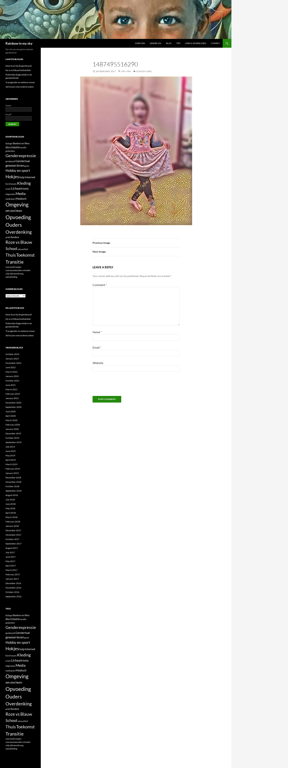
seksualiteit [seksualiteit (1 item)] (23, 249)
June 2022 (11, 367)
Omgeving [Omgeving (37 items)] (17, 205)
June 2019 (11, 451)
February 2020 (13, 424)
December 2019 (13, 433)
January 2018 (12, 526)
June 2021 (11, 385)
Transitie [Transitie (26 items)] (15, 262)
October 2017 (12, 539)
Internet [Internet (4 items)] (30, 177)
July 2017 (10, 552)
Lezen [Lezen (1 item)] (8, 189)
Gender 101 (155, 43)
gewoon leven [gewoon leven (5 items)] (15, 165)
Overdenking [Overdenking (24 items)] (19, 232)
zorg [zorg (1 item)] (22, 273)
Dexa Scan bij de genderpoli (19, 65)
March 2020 (11, 420)
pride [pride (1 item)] (8, 237)
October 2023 (12, 354)
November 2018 (13, 482)
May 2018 (10, 508)
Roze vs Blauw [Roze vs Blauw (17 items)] (19, 242)
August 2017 (12, 548)
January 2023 (12, 358)
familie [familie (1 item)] (23, 147)
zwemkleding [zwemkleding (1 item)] (11, 277)
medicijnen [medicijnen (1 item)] (10, 199)
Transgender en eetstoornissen (20, 82)
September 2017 (13, 543)
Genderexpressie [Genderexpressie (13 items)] (21, 155)
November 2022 (13, 363)
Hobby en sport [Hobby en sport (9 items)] (18, 170)
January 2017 (12, 578)
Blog (169, 43)
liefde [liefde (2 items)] (26, 188)
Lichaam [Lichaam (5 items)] (17, 188)
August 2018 (12, 495)
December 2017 (13, 530)
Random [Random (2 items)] (14, 237)
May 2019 (10, 455)
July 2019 (10, 446)
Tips (178, 43)
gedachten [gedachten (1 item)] (10, 151)
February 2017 (13, 574)
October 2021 (12, 380)
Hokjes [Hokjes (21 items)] (12, 176)
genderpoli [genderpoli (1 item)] (10, 161)
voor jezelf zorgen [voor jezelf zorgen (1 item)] (13, 267)
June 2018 (11, 504)
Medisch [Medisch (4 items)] (21, 198)
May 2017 (10, 561)
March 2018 (11, 517)
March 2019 (11, 464)
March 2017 (11, 570)
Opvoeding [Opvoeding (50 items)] (18, 217)
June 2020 (11, 411)
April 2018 (11, 512)
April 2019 (11, 460)
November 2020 (13, 402)
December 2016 (13, 583)
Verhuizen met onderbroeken (20, 86)
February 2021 (13, 393)
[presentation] (120, 385)
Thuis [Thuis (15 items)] (11, 255)
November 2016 (13, 587)
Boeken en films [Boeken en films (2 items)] (21, 143)
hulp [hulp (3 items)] (21, 177)
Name (97, 332)
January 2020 (12, 429)
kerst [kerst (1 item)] (8, 184)
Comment (100, 285)
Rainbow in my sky (19, 43)
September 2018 (13, 490)
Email (97, 347)
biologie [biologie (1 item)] (9, 143)
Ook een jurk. (144, 71)
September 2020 (13, 407)
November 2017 (13, 534)
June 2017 (11, 556)
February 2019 (13, 468)
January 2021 (12, 398)
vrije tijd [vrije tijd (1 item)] (9, 273)
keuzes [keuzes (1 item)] (13, 184)
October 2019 (12, 437)
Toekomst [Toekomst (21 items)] (25, 255)
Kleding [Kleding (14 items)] (24, 183)
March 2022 (11, 371)
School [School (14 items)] (11, 248)
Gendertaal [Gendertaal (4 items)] (22, 161)
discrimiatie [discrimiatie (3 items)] (13, 147)
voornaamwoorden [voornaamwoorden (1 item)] (14, 270)
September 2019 (13, 442)
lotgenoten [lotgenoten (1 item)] (10, 194)
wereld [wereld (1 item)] (16, 273)
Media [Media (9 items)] (21, 193)
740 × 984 (126, 71)
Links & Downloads (195, 43)
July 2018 (10, 499)
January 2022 (12, 376)
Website (98, 363)
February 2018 (13, 521)
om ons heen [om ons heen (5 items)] (14, 211)
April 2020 (11, 415)
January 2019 (12, 473)
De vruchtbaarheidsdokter (18, 70)
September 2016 (13, 596)
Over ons (140, 43)
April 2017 (11, 565)
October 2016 (12, 592)
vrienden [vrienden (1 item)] (26, 270)
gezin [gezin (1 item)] (26, 166)
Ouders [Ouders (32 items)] (14, 225)
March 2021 (11, 389)
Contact (215, 43)
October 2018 (12, 486)
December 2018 (13, 477)
